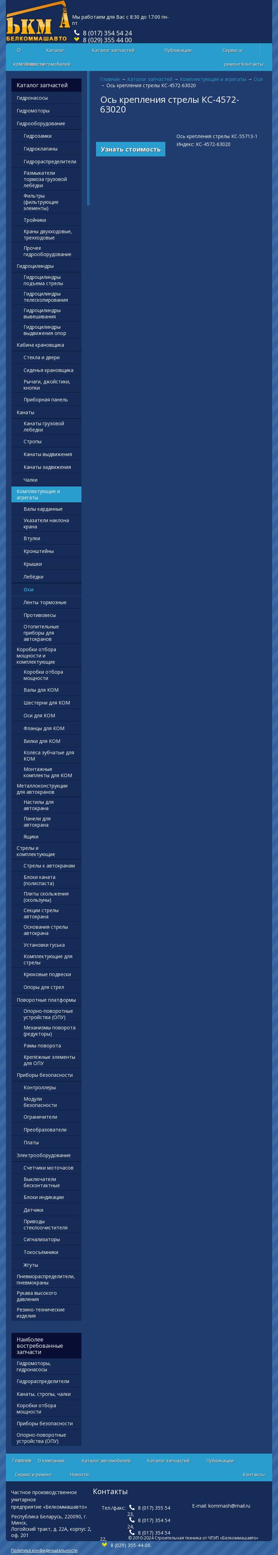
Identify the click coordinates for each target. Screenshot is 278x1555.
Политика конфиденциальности (44, 1550)
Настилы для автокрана (39, 805)
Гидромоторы (33, 110)
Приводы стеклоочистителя (46, 1224)
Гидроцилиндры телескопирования (46, 296)
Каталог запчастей (113, 50)
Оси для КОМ (39, 715)
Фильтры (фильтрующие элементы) (41, 201)
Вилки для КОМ (42, 741)
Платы (31, 1142)
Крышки (33, 564)
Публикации (178, 50)
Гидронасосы (32, 97)
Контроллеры (40, 1087)
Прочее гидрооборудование (47, 251)
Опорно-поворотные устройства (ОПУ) (48, 1014)
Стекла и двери (42, 357)
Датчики (33, 1210)
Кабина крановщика (40, 345)
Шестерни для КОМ (47, 702)
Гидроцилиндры (35, 266)
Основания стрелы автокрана (46, 930)
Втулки (32, 538)
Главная (110, 79)
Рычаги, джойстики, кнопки (47, 384)
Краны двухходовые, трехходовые (48, 234)
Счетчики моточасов (48, 1167)
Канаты (25, 412)
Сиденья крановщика (48, 370)
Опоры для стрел (44, 987)
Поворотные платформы (46, 1000)
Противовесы (40, 615)
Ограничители (40, 1116)
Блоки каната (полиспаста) (39, 880)
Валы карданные (43, 509)
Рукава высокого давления (37, 1296)
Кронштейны (39, 551)
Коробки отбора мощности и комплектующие (36, 655)
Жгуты (31, 1265)
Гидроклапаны (41, 148)
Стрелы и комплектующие (36, 851)
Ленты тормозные (45, 602)
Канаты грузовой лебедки (44, 426)
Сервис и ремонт (232, 52)
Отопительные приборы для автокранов (41, 632)
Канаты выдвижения (48, 454)
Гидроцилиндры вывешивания (42, 313)
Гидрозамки (38, 136)
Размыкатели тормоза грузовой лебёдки (45, 179)
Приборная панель (46, 399)
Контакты (252, 64)
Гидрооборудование (41, 123)
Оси (258, 79)
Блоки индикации (44, 1197)
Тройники (35, 220)
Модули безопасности (40, 1101)
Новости (35, 64)
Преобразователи (45, 1129)
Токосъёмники (41, 1252)
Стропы (33, 441)
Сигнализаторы (42, 1239)
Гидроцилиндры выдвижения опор (45, 330)
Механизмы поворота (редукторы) (50, 1030)
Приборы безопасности (45, 1075)
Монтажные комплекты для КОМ (48, 772)
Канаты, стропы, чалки (44, 1394)
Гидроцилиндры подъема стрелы (43, 280)
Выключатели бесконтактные (42, 1182)
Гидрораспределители (50, 161)
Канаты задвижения (47, 467)
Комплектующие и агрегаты (213, 79)
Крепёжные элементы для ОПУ (49, 1060)
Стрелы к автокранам (49, 865)
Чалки (30, 479)
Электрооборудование (44, 1155)
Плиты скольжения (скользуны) (46, 896)
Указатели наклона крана (46, 523)
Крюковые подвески (47, 974)
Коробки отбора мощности (43, 675)
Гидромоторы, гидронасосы (34, 1366)
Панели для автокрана (37, 821)
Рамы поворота (42, 1045)
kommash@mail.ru (229, 1505)
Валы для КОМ (41, 689)
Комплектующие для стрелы (48, 959)
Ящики (31, 836)
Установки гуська (44, 945)
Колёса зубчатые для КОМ (49, 755)
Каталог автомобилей (55, 52)
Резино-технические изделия (41, 1312)
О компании (51, 1460)
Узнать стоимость (131, 149)
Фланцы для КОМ (44, 728)
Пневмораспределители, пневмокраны (46, 1279)
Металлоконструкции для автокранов (42, 788)
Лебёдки (33, 576)
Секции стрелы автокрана (41, 913)
